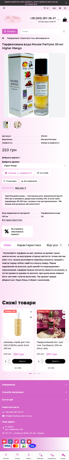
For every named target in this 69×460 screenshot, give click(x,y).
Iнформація (34, 384)
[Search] (44, 31)
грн (54, 8)
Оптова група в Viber (47, 22)
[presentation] (3, 339)
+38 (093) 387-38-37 (14, 412)
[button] (30, 373)
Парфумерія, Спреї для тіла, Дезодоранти (28, 38)
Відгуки (54, 245)
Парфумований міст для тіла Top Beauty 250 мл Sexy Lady (50, 345)
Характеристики (29, 245)
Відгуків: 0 (20, 188)
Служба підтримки (34, 392)
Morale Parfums (48, 139)
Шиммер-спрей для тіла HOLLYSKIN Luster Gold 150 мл (17, 345)
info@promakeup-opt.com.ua (18, 416)
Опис (7, 245)
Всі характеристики (12, 220)
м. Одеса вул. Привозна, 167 (14, 427)
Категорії (34, 399)
